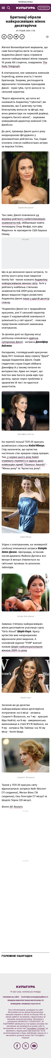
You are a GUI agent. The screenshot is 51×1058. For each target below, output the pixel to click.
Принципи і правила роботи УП (25, 1004)
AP (11, 806)
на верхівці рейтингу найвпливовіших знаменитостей (23, 218)
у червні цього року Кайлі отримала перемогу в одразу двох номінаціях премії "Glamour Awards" (23, 460)
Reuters (18, 806)
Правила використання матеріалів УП (25, 1000)
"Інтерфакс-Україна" (35, 1028)
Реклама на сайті (11, 997)
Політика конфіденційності (34, 997)
